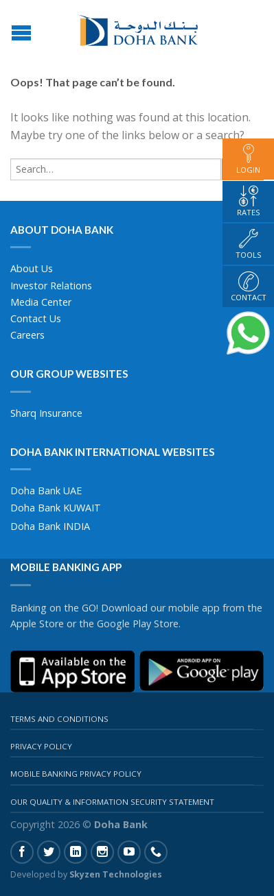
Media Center (40, 301)
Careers (27, 334)
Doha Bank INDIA (50, 526)
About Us (31, 268)
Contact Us (35, 318)
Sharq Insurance (46, 413)
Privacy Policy (41, 746)
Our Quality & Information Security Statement (112, 802)
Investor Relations (51, 285)
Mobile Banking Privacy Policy (75, 773)
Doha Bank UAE (46, 490)
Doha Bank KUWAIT (55, 507)
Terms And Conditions (59, 719)
